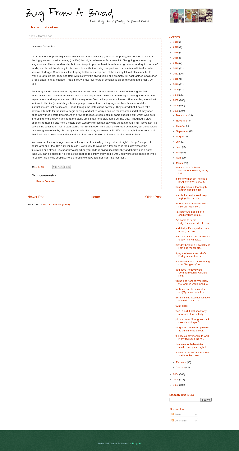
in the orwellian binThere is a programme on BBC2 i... (191, 180)
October (181, 126)
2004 (176, 374)
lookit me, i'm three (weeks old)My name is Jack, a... (191, 290)
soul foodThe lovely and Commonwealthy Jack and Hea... (192, 272)
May (178, 152)
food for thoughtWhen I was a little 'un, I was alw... (192, 205)
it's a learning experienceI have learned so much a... (193, 299)
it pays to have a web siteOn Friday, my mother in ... (191, 255)
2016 (176, 52)
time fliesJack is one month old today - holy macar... (193, 238)
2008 (176, 94)
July (178, 141)
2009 (176, 89)
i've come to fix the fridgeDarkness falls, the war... (193, 221)
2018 (176, 47)
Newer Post (36, 197)
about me (51, 27)
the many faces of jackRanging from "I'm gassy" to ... (193, 263)
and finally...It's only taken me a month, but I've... (192, 230)
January (180, 367)
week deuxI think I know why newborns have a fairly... (191, 312)
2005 (176, 110)
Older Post (153, 197)
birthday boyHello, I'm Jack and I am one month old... (193, 246)
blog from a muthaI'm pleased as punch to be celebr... (192, 329)
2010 (176, 84)
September (182, 131)
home (35, 27)
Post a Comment (45, 181)
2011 (176, 79)
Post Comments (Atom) (56, 204)
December (182, 115)
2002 (176, 384)
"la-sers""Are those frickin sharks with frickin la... (190, 213)
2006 (176, 105)
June (179, 147)
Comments (179, 420)
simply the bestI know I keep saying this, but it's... (191, 197)
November (182, 120)
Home (95, 197)
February (181, 362)
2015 (176, 57)
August (180, 136)
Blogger (136, 443)
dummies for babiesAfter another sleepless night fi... (192, 346)
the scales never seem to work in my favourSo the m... (192, 337)
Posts (176, 414)
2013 (176, 68)
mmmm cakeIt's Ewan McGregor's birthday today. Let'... (192, 170)
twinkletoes (182, 305)
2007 (176, 100)
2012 (176, 73)
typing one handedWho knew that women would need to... (192, 282)
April (179, 157)
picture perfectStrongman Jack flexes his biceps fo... (192, 321)
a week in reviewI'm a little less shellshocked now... (192, 354)
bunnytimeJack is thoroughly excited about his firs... (191, 188)
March (180, 163)
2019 (176, 41)
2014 (176, 63)
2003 (176, 379)
